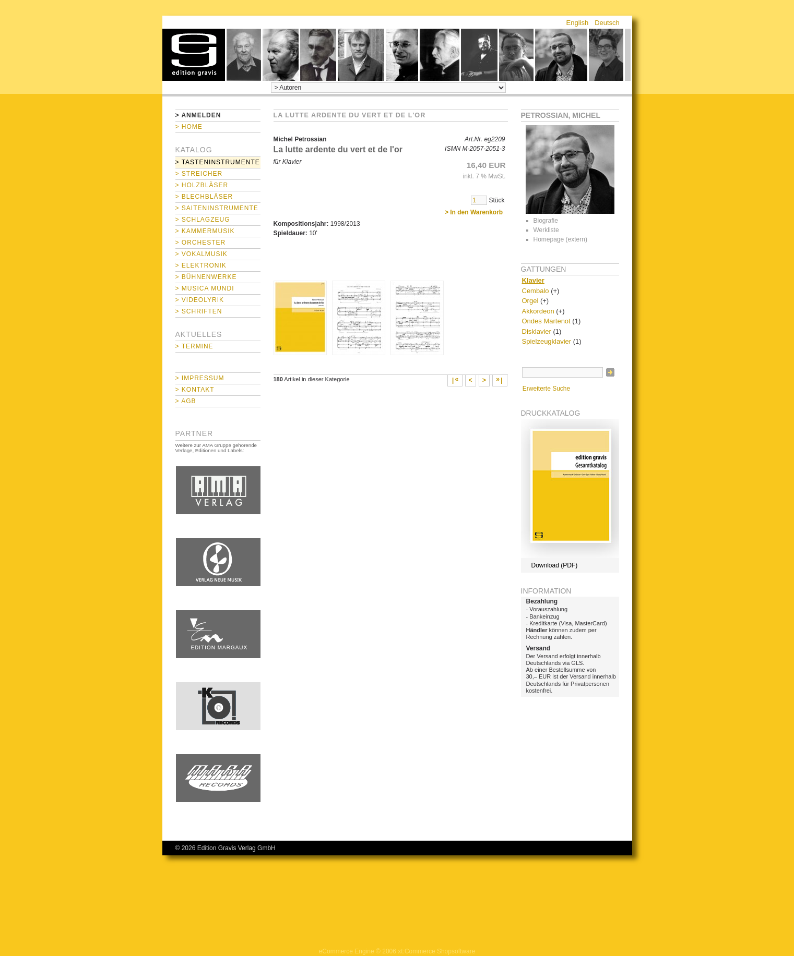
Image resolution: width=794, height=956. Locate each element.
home (193, 55)
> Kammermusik (205, 231)
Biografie (546, 220)
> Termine (194, 346)
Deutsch (607, 23)
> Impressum (199, 378)
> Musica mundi (204, 288)
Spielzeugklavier (547, 341)
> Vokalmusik (201, 254)
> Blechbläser (204, 196)
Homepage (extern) (560, 239)
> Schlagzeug (202, 219)
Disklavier (536, 331)
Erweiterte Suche (546, 388)
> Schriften (198, 311)
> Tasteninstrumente (217, 162)
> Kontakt (195, 389)
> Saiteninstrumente (216, 208)
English (577, 23)
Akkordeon (538, 311)
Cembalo (535, 291)
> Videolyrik (199, 300)
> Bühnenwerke (206, 277)
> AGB (185, 401)
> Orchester (200, 242)
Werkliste (546, 230)
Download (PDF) (554, 565)
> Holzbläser (202, 185)
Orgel (530, 301)
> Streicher (199, 173)
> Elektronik (201, 265)
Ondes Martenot (546, 321)
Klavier (533, 280)
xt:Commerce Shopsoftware (436, 951)
